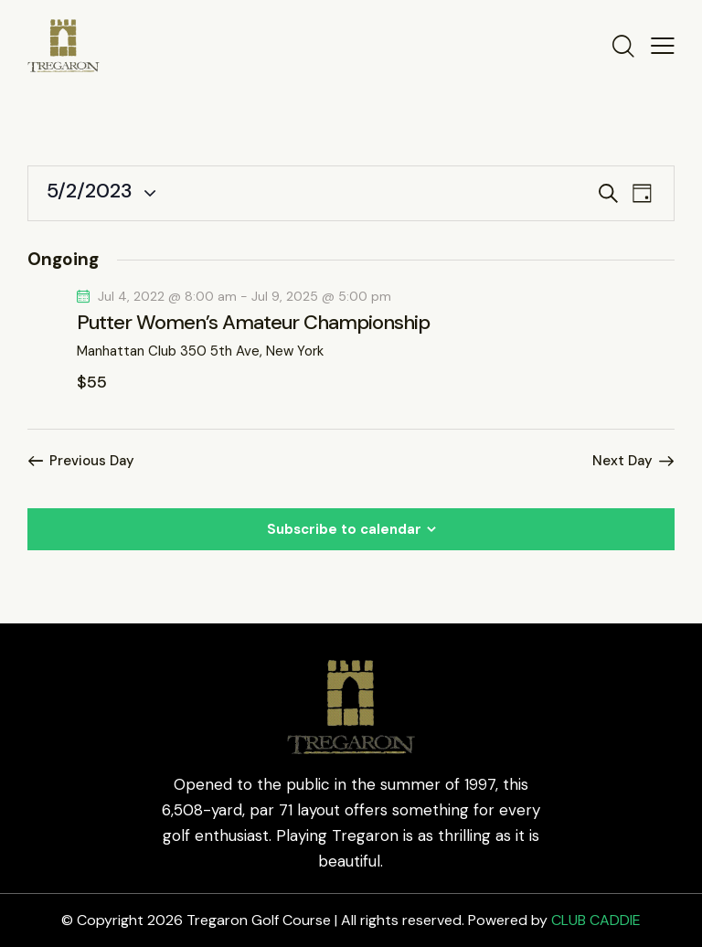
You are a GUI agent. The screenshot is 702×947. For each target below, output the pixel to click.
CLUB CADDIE (596, 920)
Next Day (622, 461)
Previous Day (91, 461)
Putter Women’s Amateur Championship (253, 323)
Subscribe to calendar (344, 529)
